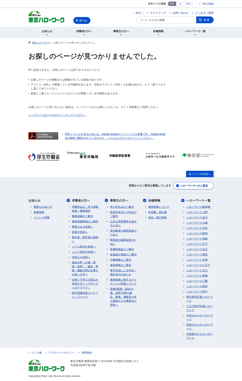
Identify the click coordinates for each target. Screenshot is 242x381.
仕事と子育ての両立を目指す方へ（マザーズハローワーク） (85, 283)
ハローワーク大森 (197, 222)
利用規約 (86, 352)
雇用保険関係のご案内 (85, 221)
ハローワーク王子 (197, 243)
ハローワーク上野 (197, 212)
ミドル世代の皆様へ (84, 246)
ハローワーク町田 (197, 286)
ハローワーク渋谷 (197, 228)
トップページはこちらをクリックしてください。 (57, 114)
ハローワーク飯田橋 (198, 206)
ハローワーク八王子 (198, 265)
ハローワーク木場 (197, 259)
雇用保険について (158, 206)
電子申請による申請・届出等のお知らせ (123, 272)
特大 (188, 3)
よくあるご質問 (204, 13)
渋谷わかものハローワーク (199, 317)
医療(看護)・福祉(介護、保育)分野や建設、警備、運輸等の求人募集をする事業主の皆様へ (123, 296)
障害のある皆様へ (82, 226)
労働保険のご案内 (120, 259)
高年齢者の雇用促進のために (123, 232)
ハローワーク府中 (197, 291)
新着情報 (39, 212)
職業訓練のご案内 (82, 216)
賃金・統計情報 (157, 217)
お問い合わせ (180, 13)
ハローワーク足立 (197, 249)
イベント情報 (42, 217)
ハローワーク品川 (197, 217)
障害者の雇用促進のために (123, 241)
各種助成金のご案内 (122, 249)
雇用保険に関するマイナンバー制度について (123, 281)
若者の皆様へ (80, 232)
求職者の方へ (81, 200)
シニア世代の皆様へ (84, 251)
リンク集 (36, 352)
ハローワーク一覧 (198, 200)
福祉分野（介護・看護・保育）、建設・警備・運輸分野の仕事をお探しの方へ (85, 268)
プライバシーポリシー (61, 352)
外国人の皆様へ (81, 257)
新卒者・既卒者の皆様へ (85, 239)
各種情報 (154, 200)
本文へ (139, 13)
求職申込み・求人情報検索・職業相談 (85, 208)
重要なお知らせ (43, 206)
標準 (172, 3)
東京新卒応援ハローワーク (199, 298)
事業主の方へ (119, 200)
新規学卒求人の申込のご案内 (123, 214)
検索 (207, 19)
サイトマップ (158, 13)
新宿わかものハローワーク (199, 326)
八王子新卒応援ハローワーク (199, 308)
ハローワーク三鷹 (197, 280)
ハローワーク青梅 (197, 275)
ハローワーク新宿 (197, 233)
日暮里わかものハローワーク (199, 335)
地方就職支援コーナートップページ (85, 294)
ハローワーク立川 (197, 270)
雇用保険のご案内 (120, 265)
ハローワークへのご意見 (194, 185)
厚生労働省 (208, 3)
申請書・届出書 (157, 212)
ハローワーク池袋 (197, 238)
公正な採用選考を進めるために (123, 223)
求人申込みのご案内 (122, 206)
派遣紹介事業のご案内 (123, 254)
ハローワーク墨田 (197, 254)
